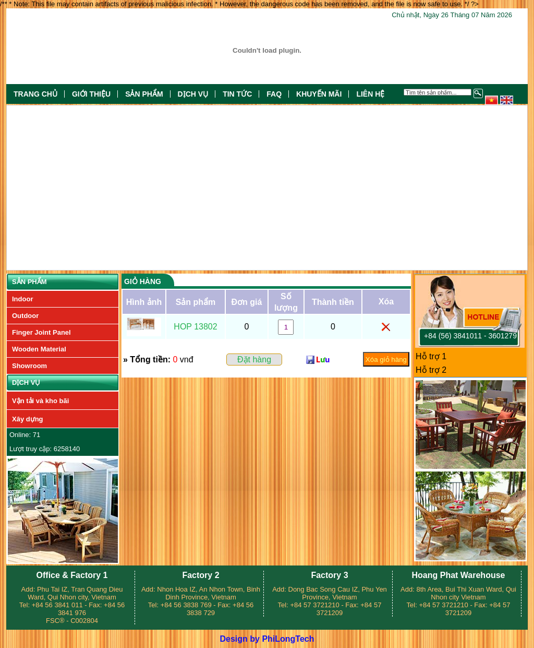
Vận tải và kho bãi (40, 401)
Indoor (22, 299)
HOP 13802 (195, 326)
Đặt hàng (254, 359)
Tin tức (237, 94)
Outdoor (25, 316)
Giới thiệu (91, 94)
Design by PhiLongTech (267, 638)
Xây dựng (27, 419)
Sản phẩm (144, 94)
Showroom (29, 366)
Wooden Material (39, 349)
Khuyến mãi (319, 94)
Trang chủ (35, 94)
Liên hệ (370, 94)
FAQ (274, 94)
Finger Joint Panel (41, 332)
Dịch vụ (193, 94)
